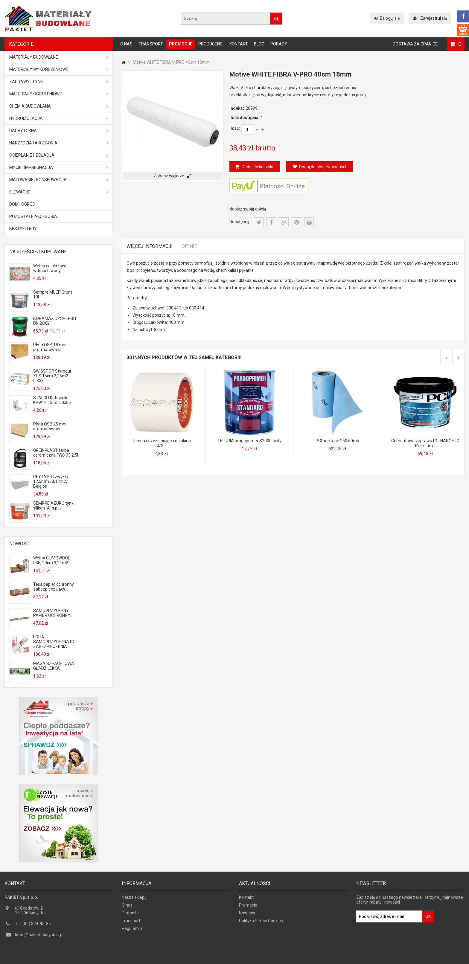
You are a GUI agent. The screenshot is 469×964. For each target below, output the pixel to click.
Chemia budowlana (58, 106)
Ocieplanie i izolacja (58, 155)
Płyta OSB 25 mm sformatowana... (50, 426)
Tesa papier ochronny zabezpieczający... (53, 586)
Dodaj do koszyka (258, 166)
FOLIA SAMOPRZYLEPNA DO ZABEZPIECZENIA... (54, 641)
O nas (126, 44)
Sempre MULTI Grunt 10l (52, 294)
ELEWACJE (58, 192)
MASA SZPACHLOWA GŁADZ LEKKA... (53, 666)
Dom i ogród (22, 204)
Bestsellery (23, 228)
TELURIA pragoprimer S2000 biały (249, 440)
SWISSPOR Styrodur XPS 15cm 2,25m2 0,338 (52, 376)
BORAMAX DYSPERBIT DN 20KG (55, 321)
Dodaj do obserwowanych (320, 166)
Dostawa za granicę (415, 44)
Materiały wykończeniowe (58, 69)
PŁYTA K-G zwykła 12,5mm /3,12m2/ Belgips (50, 481)
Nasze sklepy (134, 899)
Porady (278, 44)
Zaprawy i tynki (58, 81)
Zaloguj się (387, 18)
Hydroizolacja (58, 118)
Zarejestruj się (430, 18)
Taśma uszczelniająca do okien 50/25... (161, 443)
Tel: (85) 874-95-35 (33, 925)
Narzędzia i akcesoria (58, 143)
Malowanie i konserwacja (58, 179)
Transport (150, 44)
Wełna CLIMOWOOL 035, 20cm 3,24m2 (51, 560)
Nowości (20, 544)
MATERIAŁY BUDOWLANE (58, 57)
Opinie (189, 246)
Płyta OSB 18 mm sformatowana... (50, 347)
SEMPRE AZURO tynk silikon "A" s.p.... (53, 505)
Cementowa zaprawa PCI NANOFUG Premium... (425, 443)
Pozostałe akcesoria (33, 216)
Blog (259, 44)
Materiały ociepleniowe (58, 93)
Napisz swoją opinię (247, 209)
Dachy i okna (58, 130)
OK (428, 918)
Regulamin (132, 930)
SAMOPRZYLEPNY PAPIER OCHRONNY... (53, 613)
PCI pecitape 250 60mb (337, 440)
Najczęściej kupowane (38, 251)
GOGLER (251, 958)
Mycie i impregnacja (58, 167)
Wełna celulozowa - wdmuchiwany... (51, 268)
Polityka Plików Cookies (261, 922)
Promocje (180, 44)
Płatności (130, 915)
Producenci (210, 44)
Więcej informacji (150, 246)
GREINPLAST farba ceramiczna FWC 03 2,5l (55, 452)
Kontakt (238, 44)
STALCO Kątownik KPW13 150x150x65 (52, 400)
